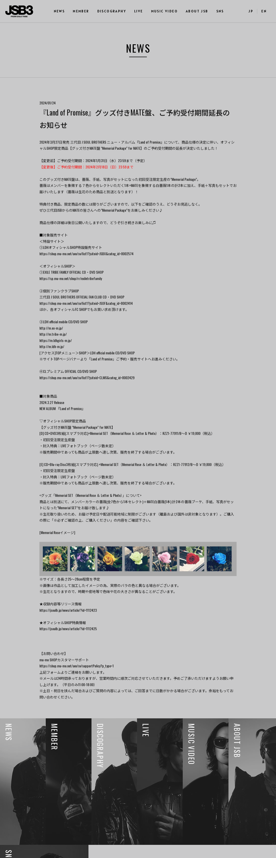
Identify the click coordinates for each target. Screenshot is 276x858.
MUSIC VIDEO (164, 11)
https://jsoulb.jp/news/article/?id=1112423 (68, 618)
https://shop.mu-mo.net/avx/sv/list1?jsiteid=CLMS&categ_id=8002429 (86, 386)
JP (250, 11)
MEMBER (81, 11)
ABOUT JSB (197, 11)
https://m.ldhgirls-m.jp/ (55, 349)
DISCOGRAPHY (111, 11)
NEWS (59, 11)
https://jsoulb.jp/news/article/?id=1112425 (68, 637)
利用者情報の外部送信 (22, 851)
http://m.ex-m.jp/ (51, 336)
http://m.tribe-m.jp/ (53, 342)
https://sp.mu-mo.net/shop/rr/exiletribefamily (70, 287)
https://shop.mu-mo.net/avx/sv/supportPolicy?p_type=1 (76, 674)
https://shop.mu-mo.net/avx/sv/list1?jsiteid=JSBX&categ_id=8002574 (86, 262)
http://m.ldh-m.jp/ (51, 355)
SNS (220, 11)
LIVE (138, 11)
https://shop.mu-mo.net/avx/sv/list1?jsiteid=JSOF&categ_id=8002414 (86, 312)
